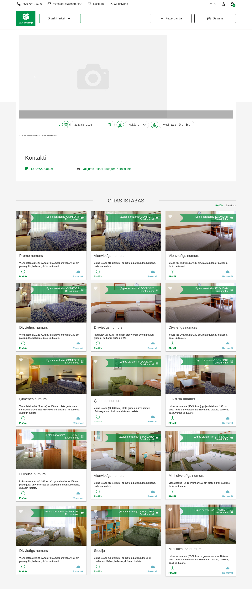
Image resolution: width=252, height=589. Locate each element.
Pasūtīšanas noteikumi (88, 547)
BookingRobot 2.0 (225, 583)
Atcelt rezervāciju (84, 566)
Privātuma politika (85, 554)
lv (212, 4)
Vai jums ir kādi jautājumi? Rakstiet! (106, 90)
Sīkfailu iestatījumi (85, 541)
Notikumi (96, 4)
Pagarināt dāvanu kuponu (90, 560)
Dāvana (215, 18)
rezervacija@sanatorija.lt (64, 4)
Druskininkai (59, 19)
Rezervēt (78, 195)
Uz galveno (119, 4)
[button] (35, 37)
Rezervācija (171, 18)
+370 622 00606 (29, 4)
